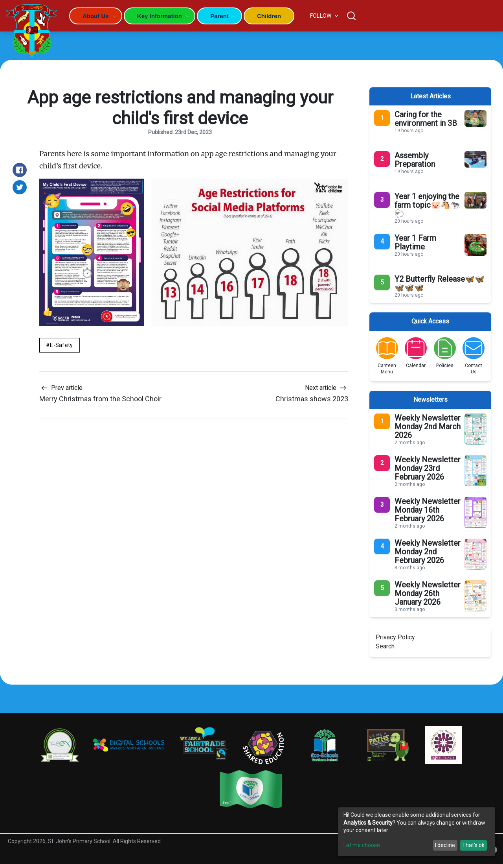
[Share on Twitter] (20, 187)
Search (385, 646)
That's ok (473, 845)
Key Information (159, 16)
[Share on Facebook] (20, 170)
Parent (219, 16)
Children (269, 16)
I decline (445, 845)
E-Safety (61, 345)
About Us (96, 16)
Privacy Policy (395, 637)
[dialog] (416, 831)
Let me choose (361, 845)
